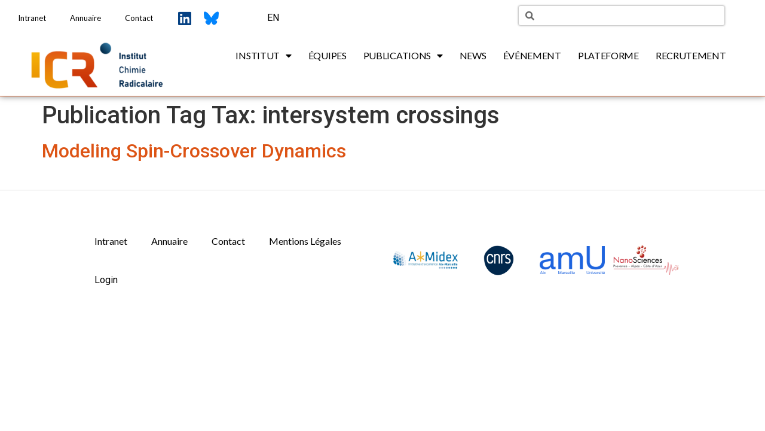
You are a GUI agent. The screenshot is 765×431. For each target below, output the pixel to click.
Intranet (32, 18)
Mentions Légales (305, 241)
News (473, 55)
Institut (263, 55)
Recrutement (691, 55)
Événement (532, 55)
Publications (403, 55)
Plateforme (608, 55)
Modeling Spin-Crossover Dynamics (194, 150)
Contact (139, 18)
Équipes (327, 55)
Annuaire (85, 18)
